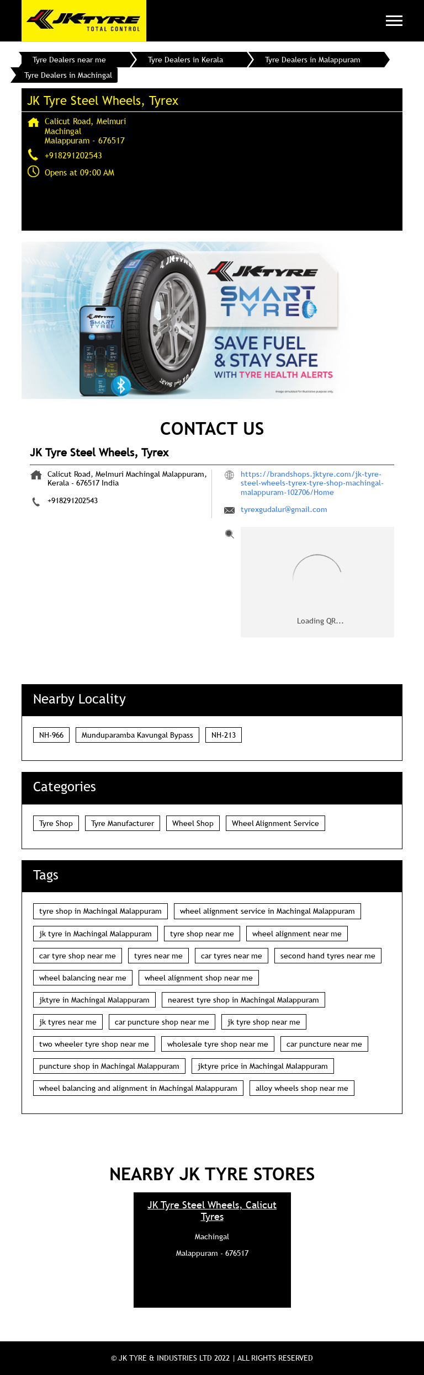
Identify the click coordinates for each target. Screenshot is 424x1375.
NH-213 (223, 735)
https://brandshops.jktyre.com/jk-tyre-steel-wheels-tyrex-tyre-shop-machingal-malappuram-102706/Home (312, 483)
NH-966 (51, 735)
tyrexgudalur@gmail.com (284, 509)
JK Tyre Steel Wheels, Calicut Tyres (212, 1210)
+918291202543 (73, 155)
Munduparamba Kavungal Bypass (137, 735)
